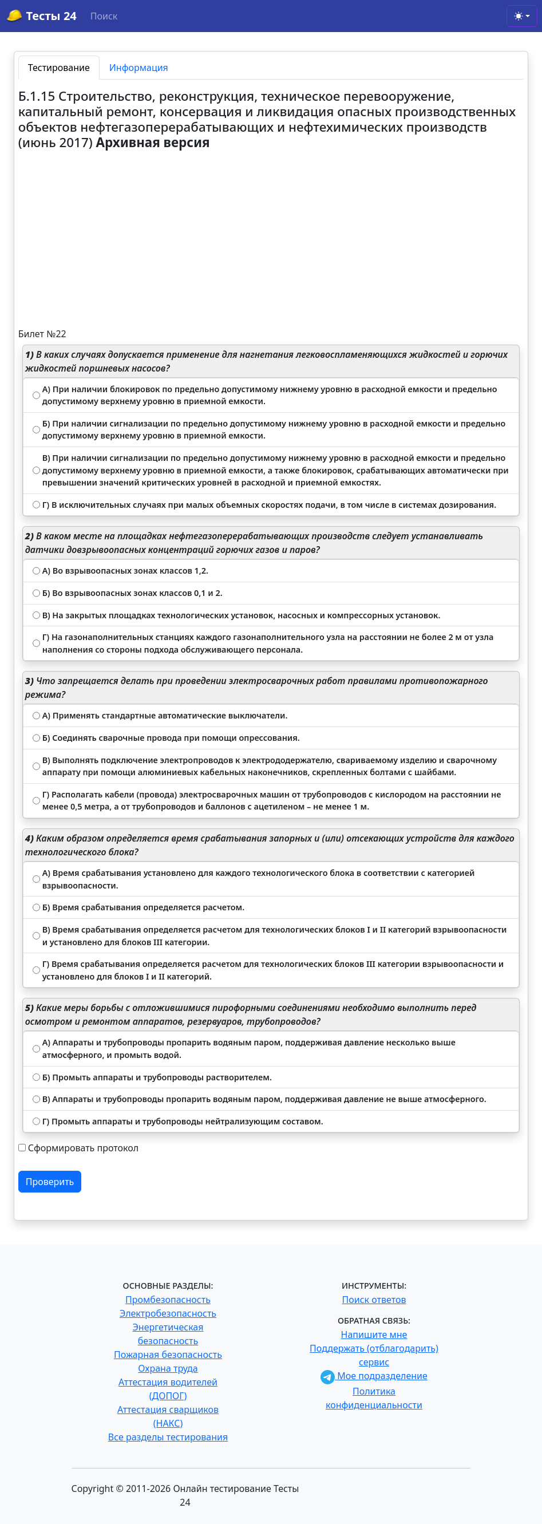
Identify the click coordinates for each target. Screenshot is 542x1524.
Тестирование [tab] (59, 67)
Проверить (50, 1181)
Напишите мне (374, 1334)
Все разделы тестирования (168, 1437)
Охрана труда (167, 1368)
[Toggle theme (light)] (522, 16)
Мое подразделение (374, 1375)
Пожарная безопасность (168, 1354)
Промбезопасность (168, 1299)
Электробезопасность (168, 1313)
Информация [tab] (138, 67)
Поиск (104, 16)
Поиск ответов (374, 1299)
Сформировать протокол (83, 1148)
